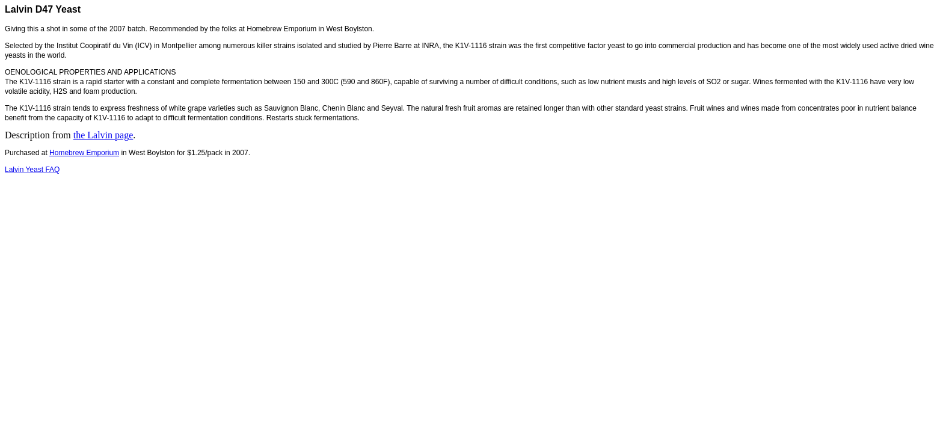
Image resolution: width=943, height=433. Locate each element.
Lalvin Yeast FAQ (32, 169)
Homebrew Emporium (84, 153)
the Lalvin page (103, 135)
